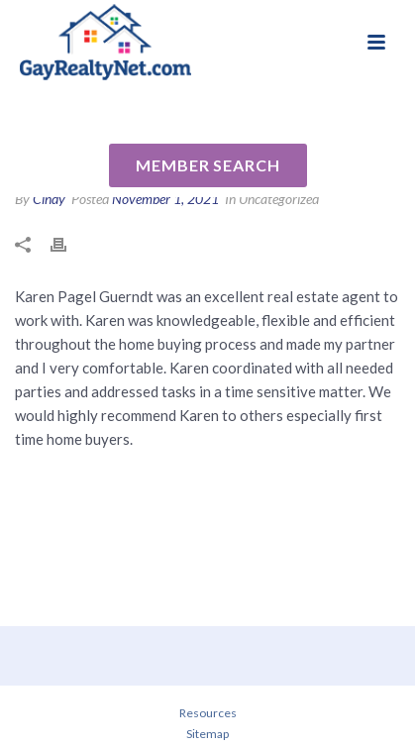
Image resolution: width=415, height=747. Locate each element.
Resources (208, 712)
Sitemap (207, 733)
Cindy (49, 198)
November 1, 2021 (165, 198)
